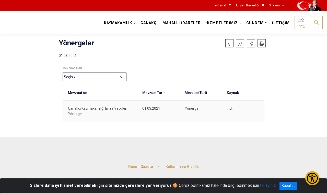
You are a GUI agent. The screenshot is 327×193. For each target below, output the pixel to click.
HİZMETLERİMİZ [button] (221, 23)
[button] (251, 43)
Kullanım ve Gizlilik (182, 166)
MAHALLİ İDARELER (181, 23)
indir (230, 108)
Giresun (274, 5)
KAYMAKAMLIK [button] (118, 23)
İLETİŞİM (281, 23)
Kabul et (288, 186)
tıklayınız (268, 185)
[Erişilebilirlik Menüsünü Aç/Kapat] (312, 178)
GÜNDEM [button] (255, 23)
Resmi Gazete (140, 166)
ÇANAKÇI (149, 23)
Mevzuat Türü (72, 68)
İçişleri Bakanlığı (247, 5)
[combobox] (94, 77)
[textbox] (71, 77)
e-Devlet (220, 5)
